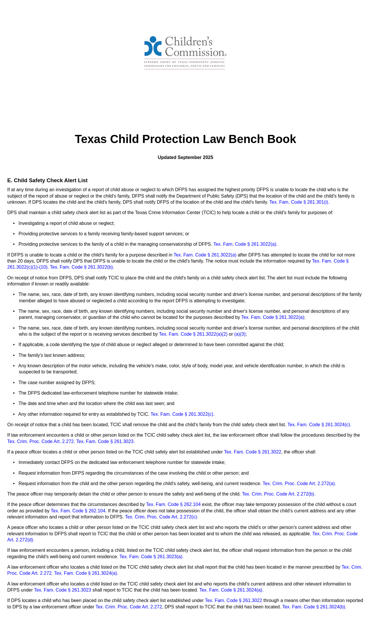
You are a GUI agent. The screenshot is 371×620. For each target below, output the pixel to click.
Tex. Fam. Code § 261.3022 (252, 451)
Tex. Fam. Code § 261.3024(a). (85, 573)
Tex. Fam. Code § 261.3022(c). (183, 414)
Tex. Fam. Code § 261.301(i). (299, 202)
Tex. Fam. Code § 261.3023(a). (151, 556)
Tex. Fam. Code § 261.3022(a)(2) (193, 334)
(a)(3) (239, 334)
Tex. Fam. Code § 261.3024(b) (313, 606)
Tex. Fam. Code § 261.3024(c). (318, 424)
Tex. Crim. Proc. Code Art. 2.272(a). (299, 483)
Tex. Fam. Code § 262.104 (173, 504)
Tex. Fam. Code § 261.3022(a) (206, 254)
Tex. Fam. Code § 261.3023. (105, 441)
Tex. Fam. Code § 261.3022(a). (245, 244)
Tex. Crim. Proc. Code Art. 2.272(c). (161, 516)
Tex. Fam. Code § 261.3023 (63, 590)
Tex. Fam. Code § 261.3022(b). (81, 267)
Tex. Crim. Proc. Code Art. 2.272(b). (278, 493)
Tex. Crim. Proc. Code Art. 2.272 (40, 441)
